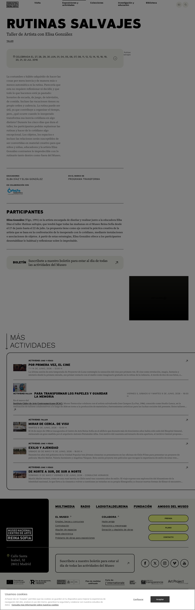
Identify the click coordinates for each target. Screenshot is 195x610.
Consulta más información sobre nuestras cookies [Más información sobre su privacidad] (35, 605)
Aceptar (160, 600)
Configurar (138, 600)
